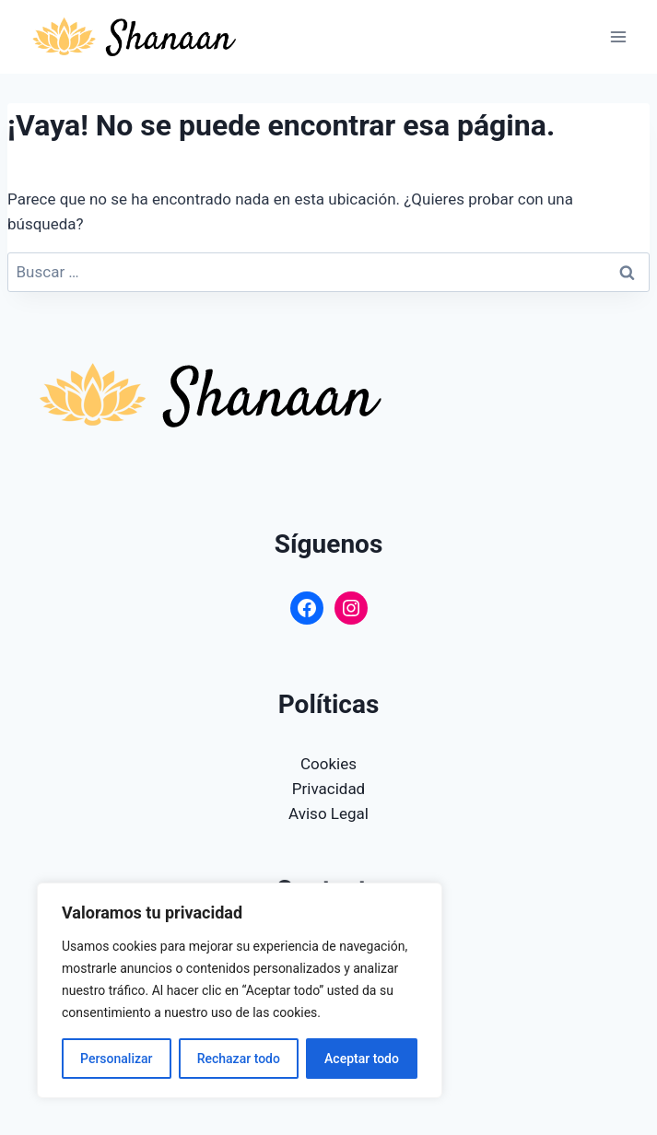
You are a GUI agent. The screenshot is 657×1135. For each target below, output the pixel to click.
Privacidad (328, 788)
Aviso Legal (328, 813)
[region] (239, 990)
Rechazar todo (238, 1058)
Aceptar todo (361, 1058)
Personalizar (116, 1058)
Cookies (328, 764)
